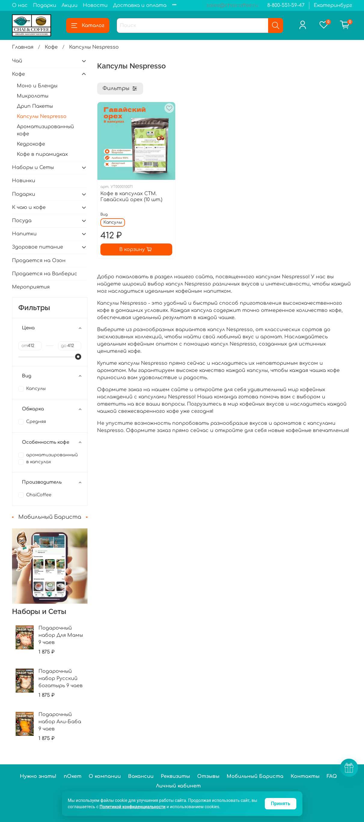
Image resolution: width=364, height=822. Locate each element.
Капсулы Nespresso (41, 116)
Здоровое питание (37, 247)
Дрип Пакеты (35, 106)
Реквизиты (175, 776)
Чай (17, 61)
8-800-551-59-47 (285, 5)
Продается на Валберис (44, 274)
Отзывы (208, 776)
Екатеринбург (333, 5)
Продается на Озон (39, 260)
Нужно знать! (38, 776)
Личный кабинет (178, 786)
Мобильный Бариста (255, 776)
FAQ (332, 776)
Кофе (51, 47)
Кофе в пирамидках (42, 154)
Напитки (24, 234)
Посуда (22, 220)
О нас (20, 5)
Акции (70, 5)
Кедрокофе (31, 144)
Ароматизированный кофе (45, 130)
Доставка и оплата (140, 5)
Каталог (87, 26)
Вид (104, 214)
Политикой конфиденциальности (132, 806)
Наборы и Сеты (33, 167)
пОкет (72, 776)
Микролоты (32, 96)
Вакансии (141, 776)
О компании (105, 776)
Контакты (305, 776)
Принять (280, 803)
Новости (95, 5)
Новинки (23, 180)
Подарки (44, 5)
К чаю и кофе (29, 207)
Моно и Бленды (37, 86)
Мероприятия (31, 287)
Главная (22, 47)
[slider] (78, 356)
